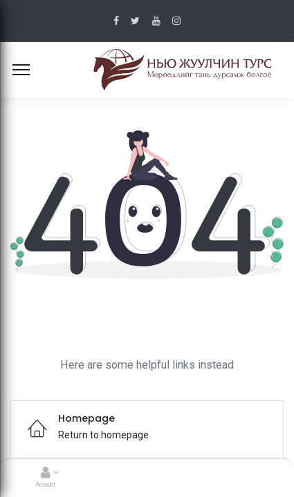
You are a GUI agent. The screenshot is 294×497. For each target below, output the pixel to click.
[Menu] (21, 69)
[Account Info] (45, 473)
